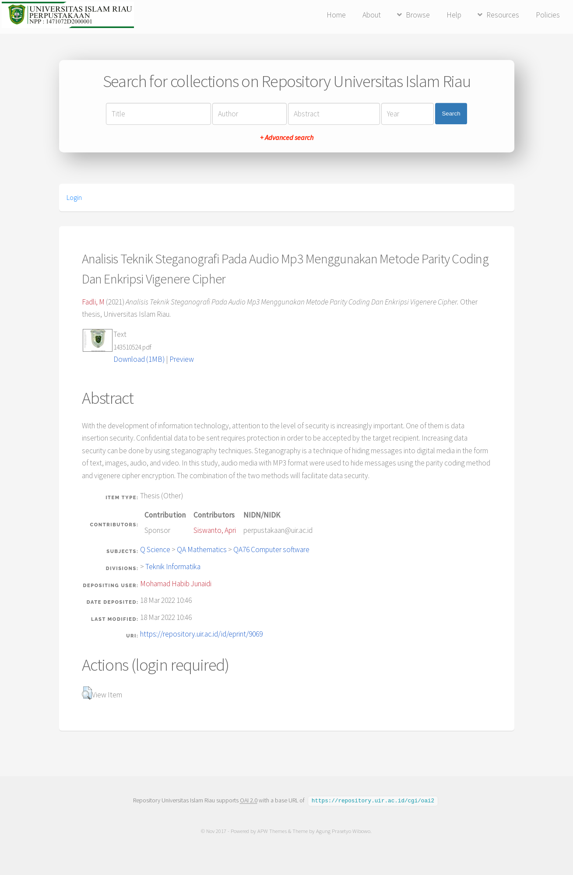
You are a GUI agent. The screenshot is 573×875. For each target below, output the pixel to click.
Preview (181, 359)
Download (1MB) (139, 359)
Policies (548, 15)
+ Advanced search (286, 137)
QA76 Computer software (271, 549)
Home (336, 15)
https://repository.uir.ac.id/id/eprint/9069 (201, 634)
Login (74, 197)
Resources (502, 15)
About (371, 15)
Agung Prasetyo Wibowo (343, 830)
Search (451, 113)
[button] (87, 693)
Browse (418, 15)
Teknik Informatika (172, 566)
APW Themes (272, 830)
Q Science (155, 549)
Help (453, 15)
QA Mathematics (202, 549)
